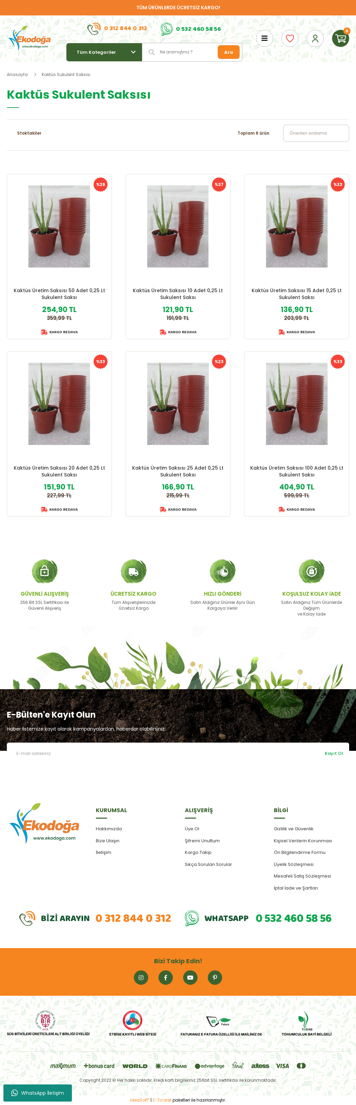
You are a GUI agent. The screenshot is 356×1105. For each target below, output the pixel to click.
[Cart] (340, 38)
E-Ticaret (162, 1100)
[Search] (192, 52)
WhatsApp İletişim (37, 1093)
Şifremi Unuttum (202, 840)
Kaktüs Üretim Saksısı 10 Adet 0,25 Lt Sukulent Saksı (178, 294)
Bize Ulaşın (107, 840)
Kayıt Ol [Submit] (334, 753)
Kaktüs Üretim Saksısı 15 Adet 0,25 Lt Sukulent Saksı (297, 294)
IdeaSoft (139, 1100)
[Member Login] (315, 38)
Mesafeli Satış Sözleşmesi (302, 876)
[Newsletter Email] (178, 753)
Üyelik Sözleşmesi (294, 864)
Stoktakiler (29, 133)
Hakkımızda (109, 828)
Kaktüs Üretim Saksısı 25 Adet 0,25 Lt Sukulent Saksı (178, 471)
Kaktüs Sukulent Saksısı (66, 74)
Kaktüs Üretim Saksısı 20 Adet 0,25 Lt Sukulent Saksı (59, 471)
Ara (228, 52)
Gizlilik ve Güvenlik (294, 828)
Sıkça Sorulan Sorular (208, 864)
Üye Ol (192, 828)
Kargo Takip (198, 852)
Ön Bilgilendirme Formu (300, 852)
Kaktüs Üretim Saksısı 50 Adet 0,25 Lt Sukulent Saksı (59, 294)
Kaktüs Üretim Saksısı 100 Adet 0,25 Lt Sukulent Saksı (296, 471)
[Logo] (29, 38)
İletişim (103, 852)
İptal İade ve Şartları (296, 888)
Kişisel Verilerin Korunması (303, 840)
